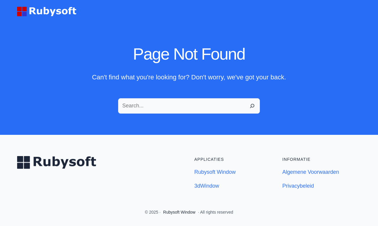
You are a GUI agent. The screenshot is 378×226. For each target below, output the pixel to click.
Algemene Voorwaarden (310, 172)
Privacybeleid (298, 186)
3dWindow (206, 186)
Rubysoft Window (215, 172)
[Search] (252, 106)
